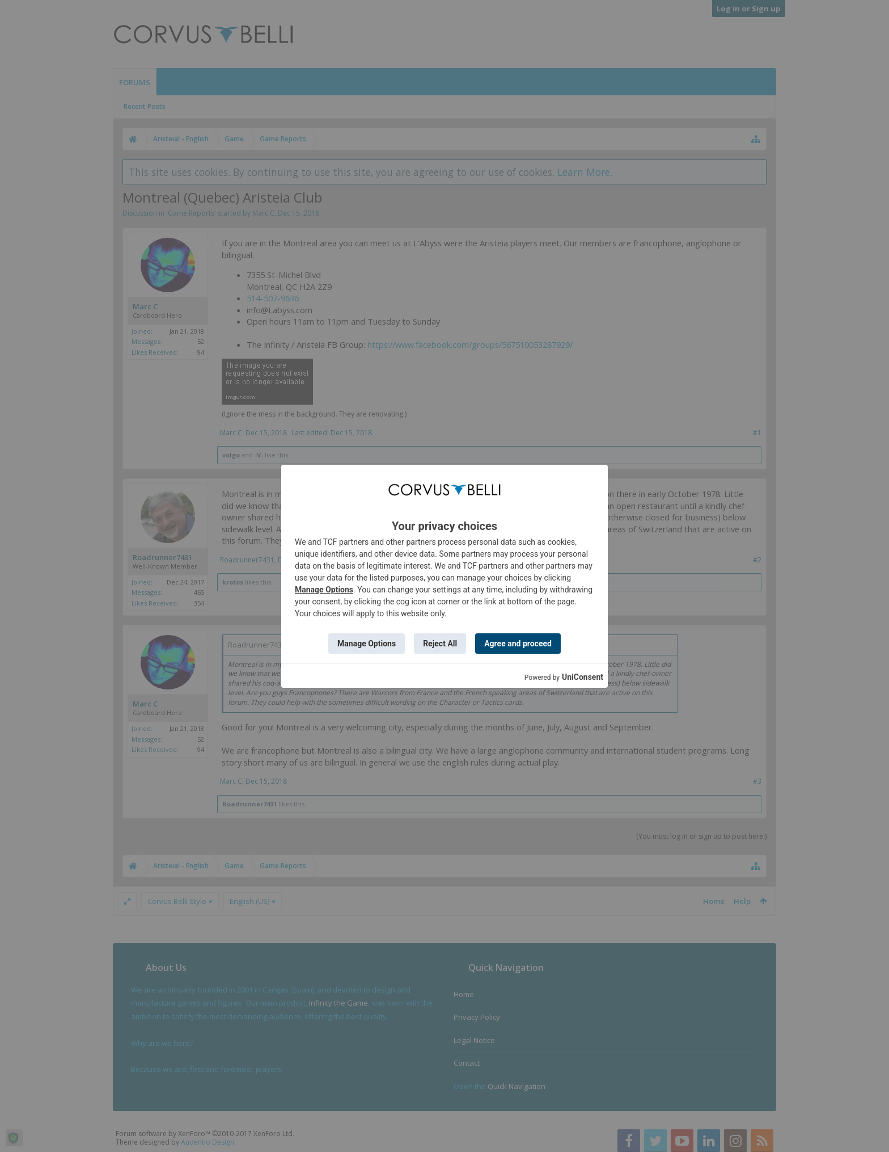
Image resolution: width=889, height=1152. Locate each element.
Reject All (440, 643)
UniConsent (582, 677)
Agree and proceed (518, 643)
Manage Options (324, 589)
